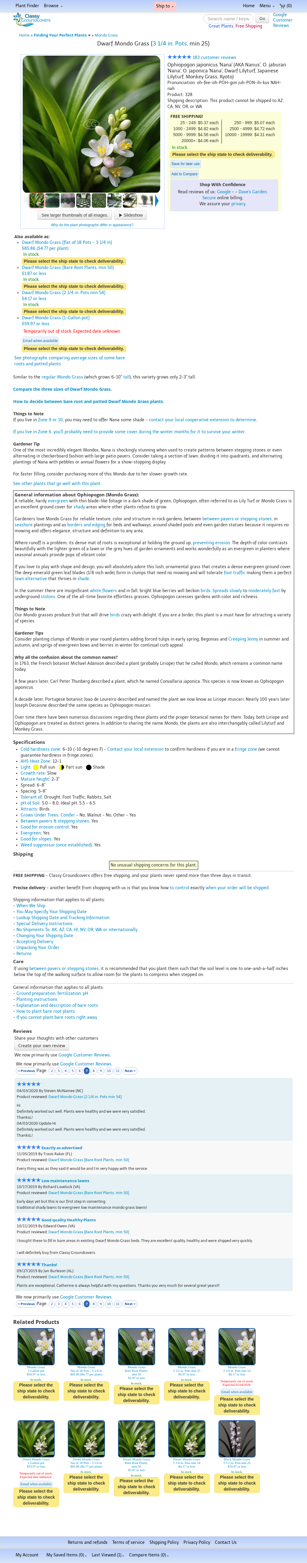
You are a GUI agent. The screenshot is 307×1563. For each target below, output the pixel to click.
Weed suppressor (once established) (56, 845)
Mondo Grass (106, 35)
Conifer (68, 815)
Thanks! (49, 1264)
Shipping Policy (164, 1542)
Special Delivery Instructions (44, 923)
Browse (53, 5)
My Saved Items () (66, 1555)
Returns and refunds (88, 1542)
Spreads (220, 590)
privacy (238, 203)
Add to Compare (185, 174)
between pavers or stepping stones (237, 518)
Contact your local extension (135, 749)
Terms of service (128, 1542)
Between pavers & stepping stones (55, 821)
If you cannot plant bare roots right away (56, 1017)
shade (83, 578)
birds (205, 590)
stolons (48, 596)
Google (224, 191)
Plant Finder (27, 5)
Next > (130, 1070)
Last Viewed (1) (108, 1555)
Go (262, 18)
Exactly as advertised (62, 1147)
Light (25, 767)
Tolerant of (31, 797)
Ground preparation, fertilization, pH (52, 993)
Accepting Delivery (34, 941)
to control (179, 887)
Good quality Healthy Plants (69, 1220)
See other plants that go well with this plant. (57, 483)
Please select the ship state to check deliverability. (222, 154)
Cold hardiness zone (40, 749)
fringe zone (246, 749)
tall (126, 377)
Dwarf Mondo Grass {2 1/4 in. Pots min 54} (85, 1096)
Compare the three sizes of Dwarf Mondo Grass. (62, 389)
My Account (27, 1555)
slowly (236, 590)
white (95, 590)
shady (79, 507)
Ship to (165, 6)
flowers (109, 590)
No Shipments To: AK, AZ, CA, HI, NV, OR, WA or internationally (77, 929)
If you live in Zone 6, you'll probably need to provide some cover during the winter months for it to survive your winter (129, 431)
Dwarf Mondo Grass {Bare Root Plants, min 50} (88, 1160)
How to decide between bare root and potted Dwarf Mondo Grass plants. (88, 401)
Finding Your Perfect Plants (62, 35)
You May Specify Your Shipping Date (51, 911)
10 (109, 1071)
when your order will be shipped (237, 887)
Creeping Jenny (243, 639)
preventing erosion (211, 542)
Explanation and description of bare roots (57, 1005)
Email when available (40, 341)
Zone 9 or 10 (50, 419)
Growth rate (33, 773)
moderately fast (264, 590)
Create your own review (41, 1045)
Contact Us (226, 1542)
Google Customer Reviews (84, 1055)
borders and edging (86, 524)
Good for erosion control (45, 827)
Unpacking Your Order (37, 947)
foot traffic (234, 572)
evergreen (58, 501)
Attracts (29, 809)
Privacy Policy (197, 1542)
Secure (209, 197)
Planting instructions (36, 999)
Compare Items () (149, 1555)
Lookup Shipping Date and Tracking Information (62, 917)
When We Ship (30, 905)
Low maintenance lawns (65, 1180)
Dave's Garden (253, 191)
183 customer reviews (201, 57)
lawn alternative (31, 578)
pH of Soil (30, 803)
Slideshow (130, 215)
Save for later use (186, 164)
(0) (285, 5)
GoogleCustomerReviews (283, 20)
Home (249, 5)
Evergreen (31, 833)
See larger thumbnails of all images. (75, 215)
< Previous (26, 1070)
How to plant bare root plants (45, 1011)
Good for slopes (36, 839)
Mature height (35, 779)
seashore (24, 524)
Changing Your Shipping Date (44, 935)
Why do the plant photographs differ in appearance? (92, 225)
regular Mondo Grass (62, 377)
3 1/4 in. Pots (170, 43)
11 (118, 1071)
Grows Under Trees (39, 815)
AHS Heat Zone (35, 761)
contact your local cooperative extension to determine (202, 419)
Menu (267, 5)
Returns (24, 953)
